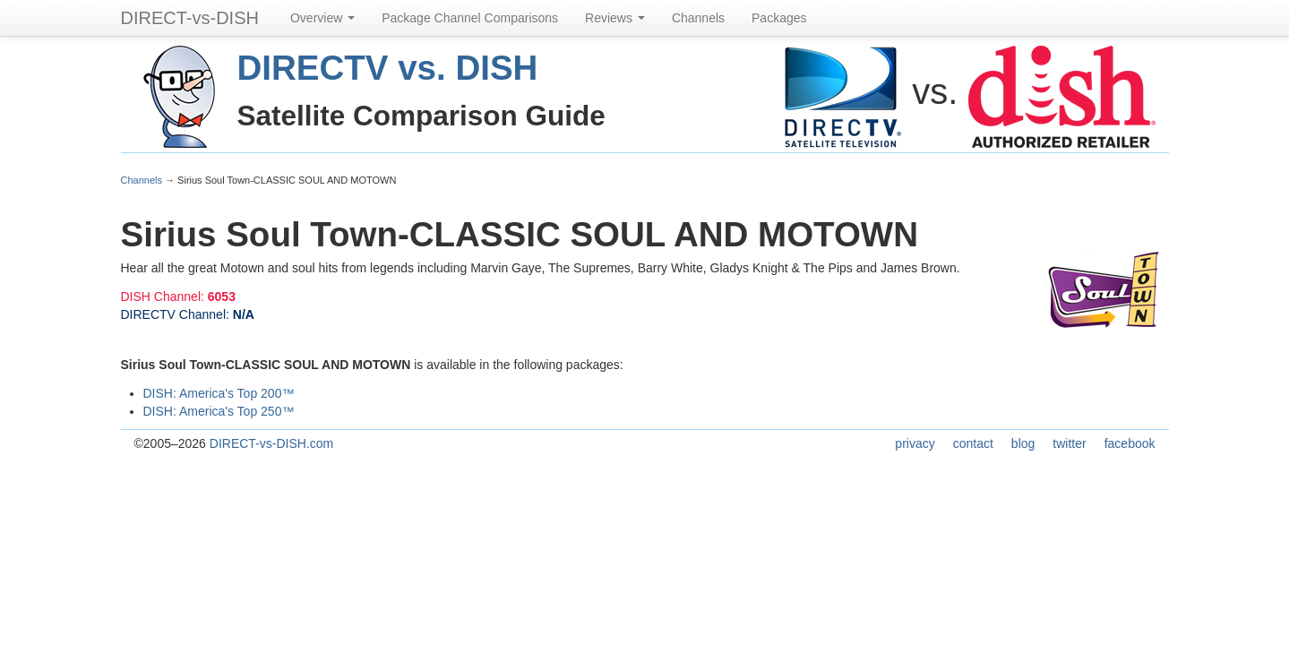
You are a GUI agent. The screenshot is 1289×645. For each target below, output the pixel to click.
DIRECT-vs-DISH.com (271, 443)
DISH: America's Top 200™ (219, 393)
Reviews (615, 18)
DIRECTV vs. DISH (387, 67)
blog (1023, 443)
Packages (779, 18)
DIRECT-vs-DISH (190, 18)
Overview (322, 18)
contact (973, 443)
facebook (1130, 443)
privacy (914, 443)
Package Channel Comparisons (470, 18)
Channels (698, 18)
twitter (1069, 443)
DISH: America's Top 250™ (219, 411)
